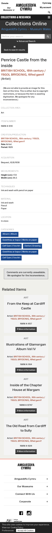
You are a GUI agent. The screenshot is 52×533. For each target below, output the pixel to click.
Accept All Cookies (26, 530)
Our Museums (8, 9)
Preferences (8, 530)
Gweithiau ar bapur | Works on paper (19, 240)
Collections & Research (16, 17)
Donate (4, 3)
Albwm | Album (9, 234)
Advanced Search (26, 41)
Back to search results (14, 48)
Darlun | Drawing (33, 246)
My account (45, 7)
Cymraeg (46, 3)
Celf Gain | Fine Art (11, 246)
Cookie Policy (17, 527)
